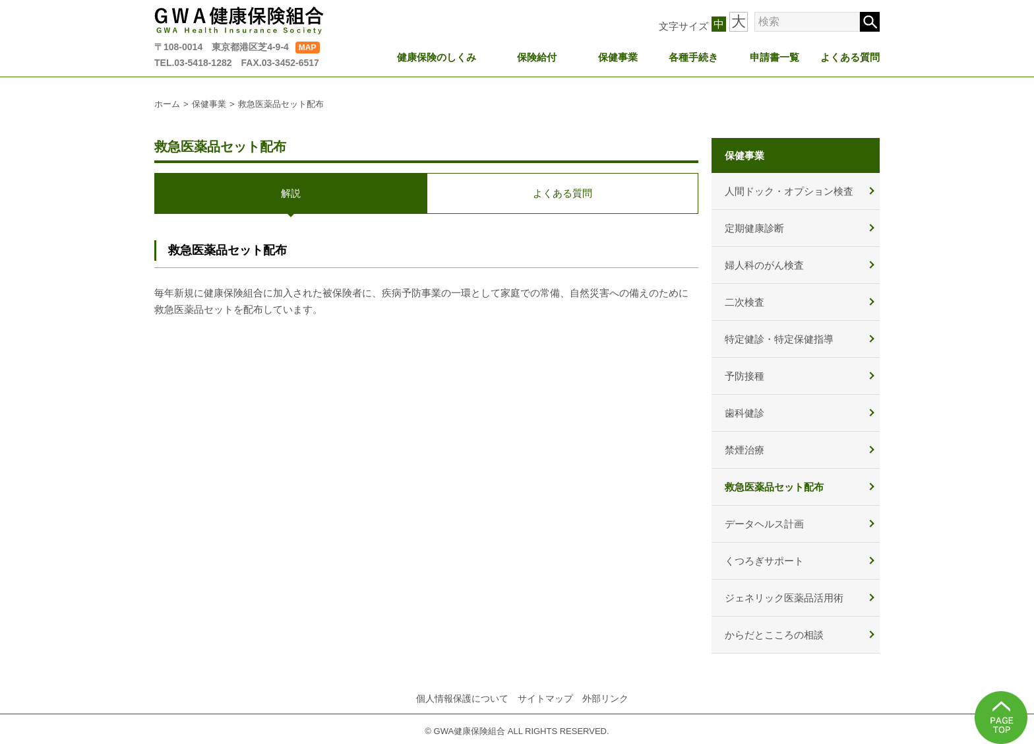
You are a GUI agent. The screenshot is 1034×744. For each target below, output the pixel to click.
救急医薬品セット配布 (774, 486)
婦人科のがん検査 (764, 265)
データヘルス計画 (764, 523)
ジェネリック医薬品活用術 (784, 597)
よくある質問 (850, 57)
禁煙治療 (744, 450)
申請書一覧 (774, 57)
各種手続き (693, 57)
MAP (308, 47)
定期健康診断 (754, 228)
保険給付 (537, 57)
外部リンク (605, 698)
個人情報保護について (462, 698)
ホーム (167, 104)
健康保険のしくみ (436, 57)
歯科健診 (744, 413)
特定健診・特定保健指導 (779, 339)
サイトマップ (545, 698)
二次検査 (744, 302)
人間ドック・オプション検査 (789, 191)
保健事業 (618, 57)
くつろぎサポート (764, 560)
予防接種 (744, 376)
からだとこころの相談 (774, 634)
